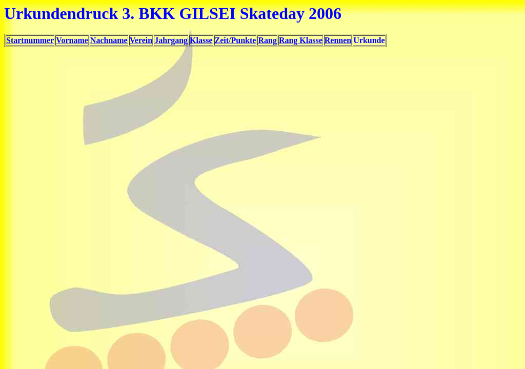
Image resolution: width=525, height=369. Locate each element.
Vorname (72, 40)
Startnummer (30, 40)
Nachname (109, 40)
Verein (141, 40)
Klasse (201, 40)
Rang (267, 40)
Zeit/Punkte (235, 40)
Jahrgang (171, 40)
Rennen (338, 40)
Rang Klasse (300, 40)
